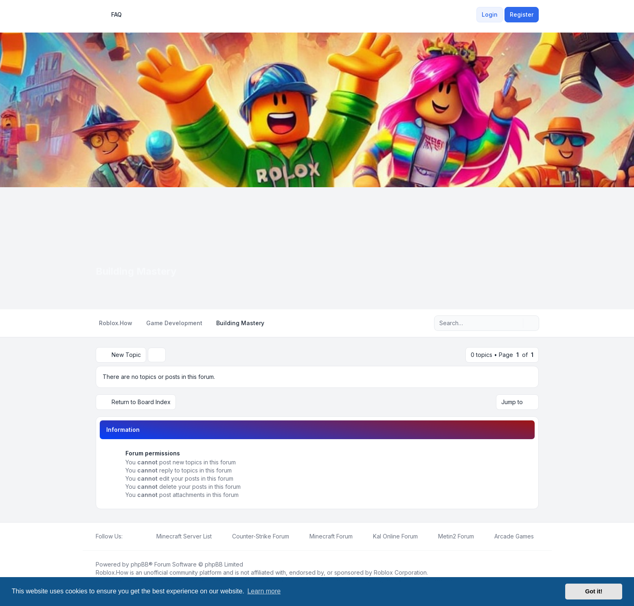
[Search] (516, 323)
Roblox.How (112, 572)
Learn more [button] (264, 591)
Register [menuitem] (521, 14)
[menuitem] (471, 15)
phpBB (140, 564)
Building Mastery (136, 271)
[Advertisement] (317, 248)
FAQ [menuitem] (111, 14)
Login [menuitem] (490, 14)
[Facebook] (127, 536)
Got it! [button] (593, 591)
